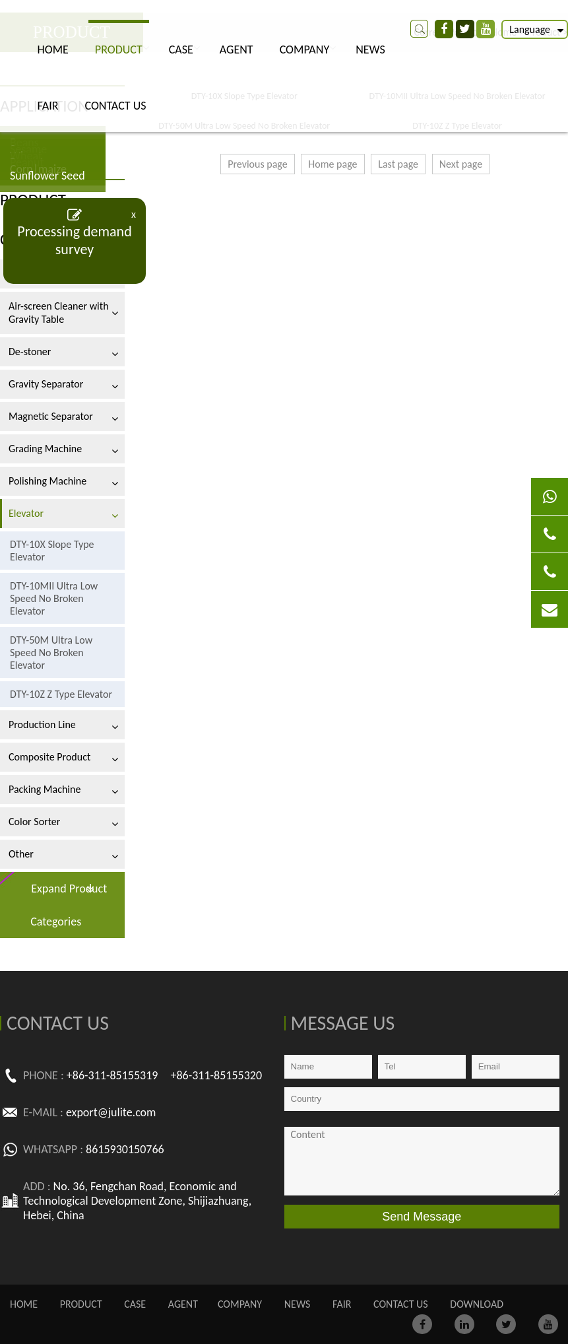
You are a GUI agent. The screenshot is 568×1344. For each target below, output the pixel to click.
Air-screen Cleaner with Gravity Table (59, 312)
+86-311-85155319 (112, 1075)
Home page (332, 164)
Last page (398, 164)
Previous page (258, 164)
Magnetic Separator (51, 416)
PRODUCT (118, 49)
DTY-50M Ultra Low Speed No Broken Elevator (51, 652)
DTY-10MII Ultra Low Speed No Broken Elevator (54, 598)
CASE (181, 49)
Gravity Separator (46, 384)
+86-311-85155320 (216, 1075)
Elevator (26, 513)
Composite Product (49, 757)
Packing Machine (44, 789)
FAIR (48, 105)
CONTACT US (115, 105)
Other (21, 854)
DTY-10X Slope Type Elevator (52, 550)
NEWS (370, 49)
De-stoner (30, 351)
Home (53, 49)
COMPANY (305, 49)
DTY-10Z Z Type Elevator (61, 694)
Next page (460, 164)
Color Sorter (34, 821)
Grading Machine (45, 448)
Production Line (42, 724)
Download (476, 1304)
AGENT (236, 49)
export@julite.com (111, 1112)
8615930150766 (125, 1149)
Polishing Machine (47, 481)
